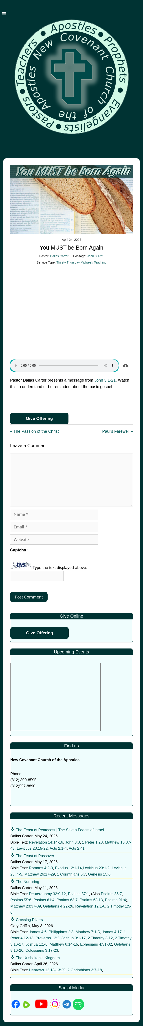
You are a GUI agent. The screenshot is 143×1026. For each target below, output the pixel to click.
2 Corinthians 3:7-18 (85, 970)
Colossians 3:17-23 (41, 950)
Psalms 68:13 (91, 900)
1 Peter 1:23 (92, 842)
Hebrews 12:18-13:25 (47, 970)
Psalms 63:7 (67, 900)
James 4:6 (37, 932)
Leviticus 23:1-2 (96, 868)
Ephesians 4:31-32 (96, 944)
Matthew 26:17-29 (39, 874)
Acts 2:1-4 (58, 848)
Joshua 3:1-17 (74, 938)
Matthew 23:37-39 (25, 906)
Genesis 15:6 (99, 874)
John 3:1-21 (95, 256)
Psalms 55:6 (20, 900)
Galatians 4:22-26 (58, 906)
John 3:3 (72, 842)
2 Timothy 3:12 (100, 938)
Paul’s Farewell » (117, 431)
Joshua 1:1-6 (36, 944)
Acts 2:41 (77, 848)
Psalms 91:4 (115, 900)
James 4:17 (112, 932)
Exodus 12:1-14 (68, 868)
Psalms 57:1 (78, 894)
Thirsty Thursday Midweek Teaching (81, 262)
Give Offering (39, 418)
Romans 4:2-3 (41, 868)
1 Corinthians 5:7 (71, 874)
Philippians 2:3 (61, 932)
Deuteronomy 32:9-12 (47, 894)
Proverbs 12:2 (47, 938)
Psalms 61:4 (44, 900)
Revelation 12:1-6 (90, 906)
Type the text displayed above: (60, 567)
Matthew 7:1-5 (88, 932)
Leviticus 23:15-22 (32, 848)
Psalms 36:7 (111, 894)
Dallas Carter (59, 256)
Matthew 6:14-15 (64, 944)
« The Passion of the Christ (34, 431)
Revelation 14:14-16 (46, 842)
